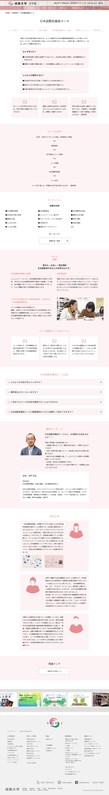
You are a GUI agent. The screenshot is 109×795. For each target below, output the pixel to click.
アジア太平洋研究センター (92, 753)
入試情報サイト (51, 748)
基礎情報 (9, 741)
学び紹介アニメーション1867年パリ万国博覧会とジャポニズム (73, 754)
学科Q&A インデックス (71, 743)
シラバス (10, 753)
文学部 (44, 788)
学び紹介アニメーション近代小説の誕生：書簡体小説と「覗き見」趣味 (73, 760)
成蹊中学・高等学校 (43, 790)
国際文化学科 (30, 748)
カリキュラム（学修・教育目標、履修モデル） (15, 747)
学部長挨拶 (10, 744)
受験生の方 (66, 3)
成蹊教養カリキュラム (33, 758)
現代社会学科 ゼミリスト (33, 756)
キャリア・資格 (12, 762)
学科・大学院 (31, 736)
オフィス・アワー (12, 760)
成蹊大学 (57, 3)
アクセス (82, 3)
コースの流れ (13, 30)
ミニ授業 (67, 745)
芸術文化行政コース (12, 757)
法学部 (38, 788)
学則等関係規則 (12, 750)
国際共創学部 (51, 788)
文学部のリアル (69, 748)
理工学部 (60, 788)
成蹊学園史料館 (89, 756)
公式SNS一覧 (98, 782)
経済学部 (24, 788)
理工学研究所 (88, 751)
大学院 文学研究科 (31, 763)
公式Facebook (82, 782)
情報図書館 (88, 739)
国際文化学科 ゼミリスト (33, 751)
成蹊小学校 (32, 790)
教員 (47, 736)
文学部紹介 (11, 736)
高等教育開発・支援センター (92, 748)
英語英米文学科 (31, 739)
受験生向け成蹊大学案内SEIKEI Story (71, 740)
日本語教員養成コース (13, 755)
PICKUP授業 (43, 30)
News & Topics (25, 731)
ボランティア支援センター (92, 746)
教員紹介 (49, 739)
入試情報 (49, 745)
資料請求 (74, 3)
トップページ (11, 731)
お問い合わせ (92, 3)
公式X (46, 782)
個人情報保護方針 (70, 774)
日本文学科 (30, 744)
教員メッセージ (82, 30)
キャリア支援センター (91, 744)
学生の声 (97, 30)
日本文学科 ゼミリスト (33, 746)
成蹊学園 (24, 790)
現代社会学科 (30, 753)
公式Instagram (65, 782)
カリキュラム (28, 30)
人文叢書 (67, 750)
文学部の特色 (10, 739)
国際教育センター (89, 741)
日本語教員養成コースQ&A (62, 30)
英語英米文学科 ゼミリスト (34, 741)
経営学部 (31, 788)
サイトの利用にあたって (72, 772)
